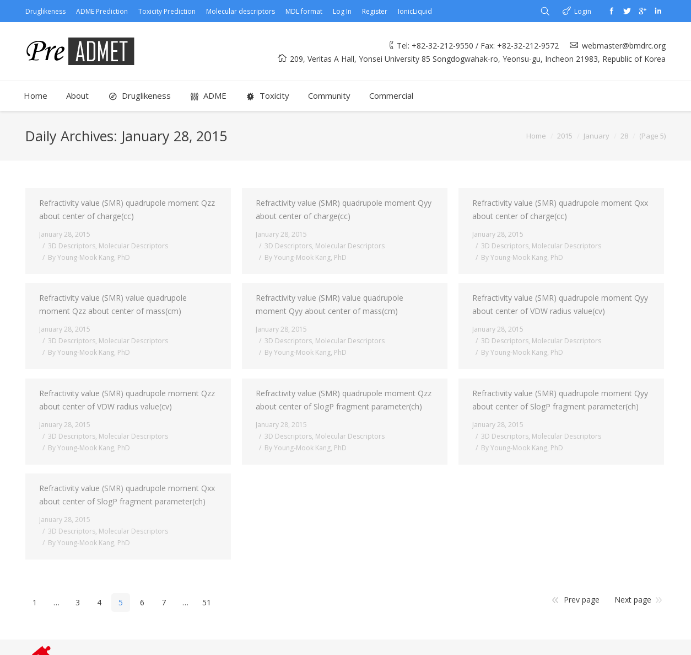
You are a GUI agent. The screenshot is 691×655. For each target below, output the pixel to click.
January (596, 136)
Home (536, 136)
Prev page (582, 599)
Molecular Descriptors (133, 246)
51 (206, 602)
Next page (632, 599)
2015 (565, 136)
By (89, 257)
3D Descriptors (71, 246)
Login (582, 11)
